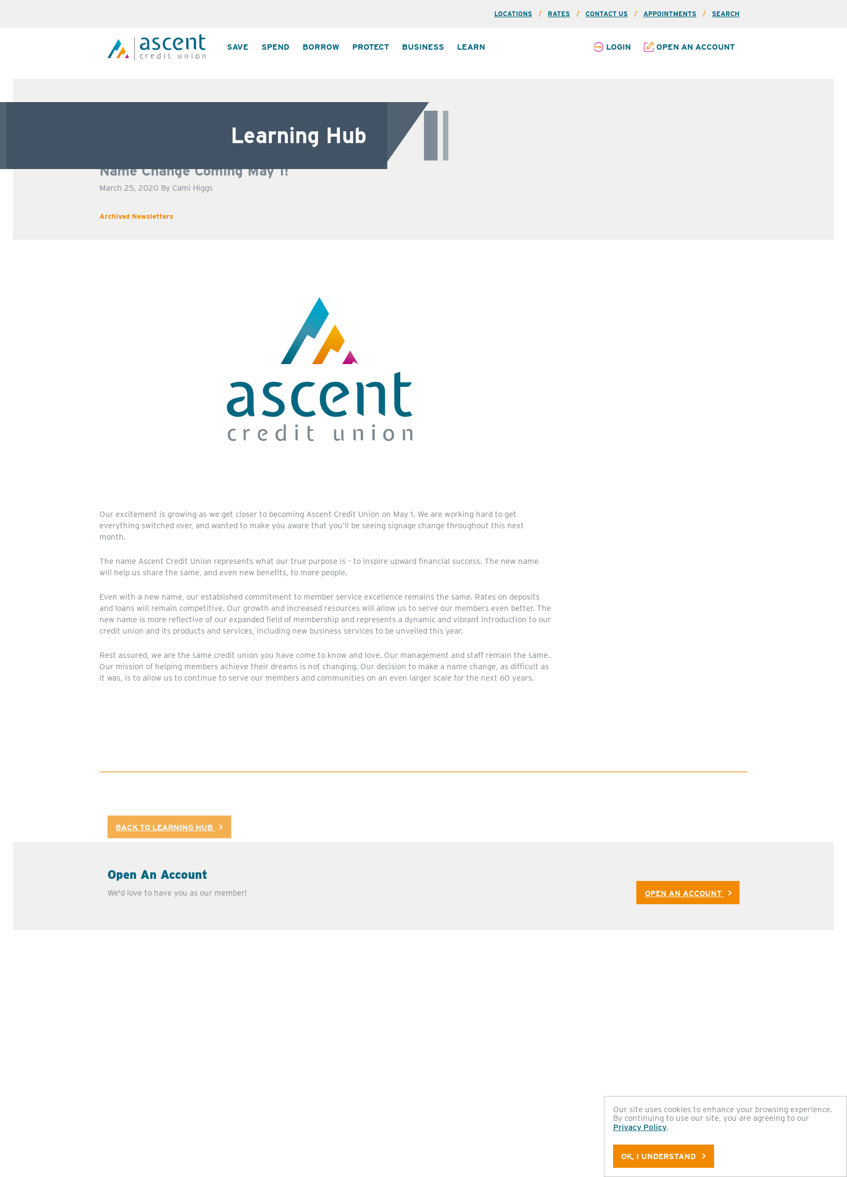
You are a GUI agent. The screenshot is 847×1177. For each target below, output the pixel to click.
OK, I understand (663, 1156)
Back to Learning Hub (169, 838)
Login (618, 47)
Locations (513, 14)
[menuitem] (237, 47)
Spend (275, 47)
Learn (471, 47)
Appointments (669, 14)
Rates (559, 14)
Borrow (320, 47)
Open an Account (695, 47)
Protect (370, 47)
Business (423, 47)
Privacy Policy (640, 1127)
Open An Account (688, 880)
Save (237, 47)
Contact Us (607, 14)
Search (726, 14)
